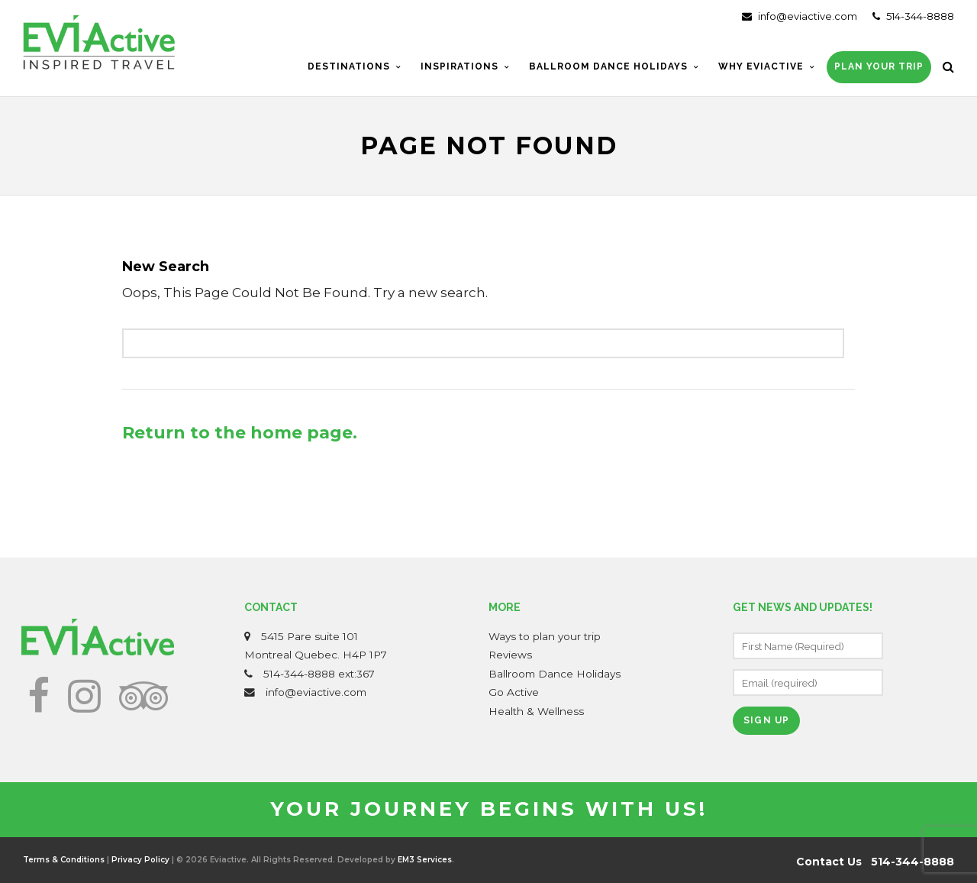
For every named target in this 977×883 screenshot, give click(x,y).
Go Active (513, 692)
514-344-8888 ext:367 (319, 674)
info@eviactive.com (799, 16)
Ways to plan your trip (544, 636)
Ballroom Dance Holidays (554, 674)
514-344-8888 (913, 16)
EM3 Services (425, 860)
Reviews (510, 655)
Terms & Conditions (64, 860)
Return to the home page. (239, 432)
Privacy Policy (140, 860)
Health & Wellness (536, 711)
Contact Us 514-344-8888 (875, 861)
